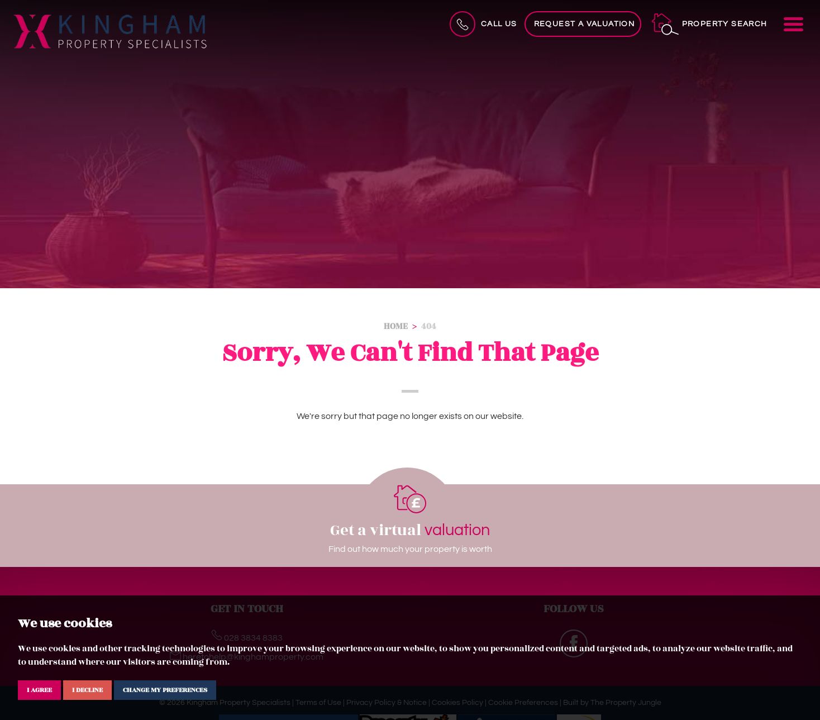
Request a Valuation (584, 24)
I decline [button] (87, 690)
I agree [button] (39, 690)
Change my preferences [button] (165, 690)
